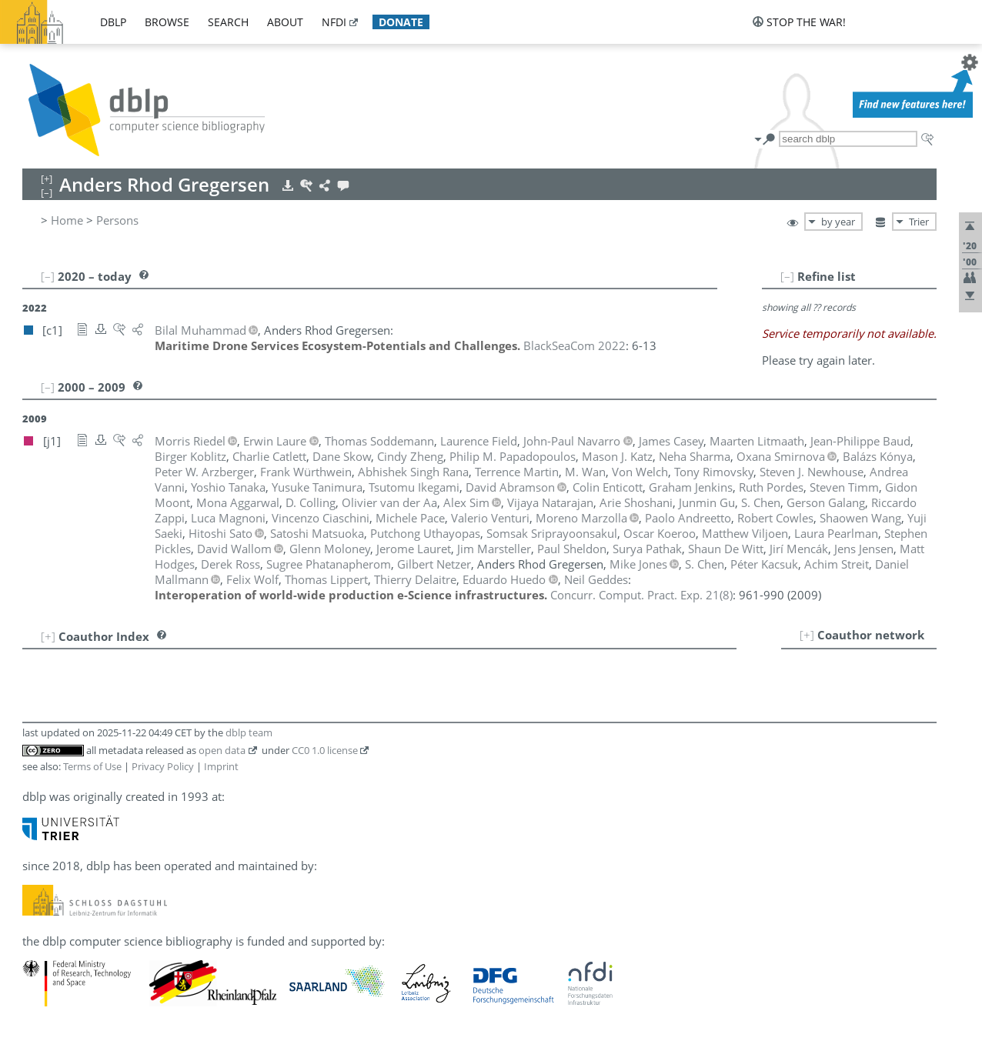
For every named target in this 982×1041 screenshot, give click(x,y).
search (228, 22)
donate (401, 22)
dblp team (248, 732)
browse (167, 22)
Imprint (221, 766)
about (285, 22)
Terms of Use (92, 766)
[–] (787, 276)
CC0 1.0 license (325, 750)
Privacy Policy (163, 766)
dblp (113, 22)
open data (222, 750)
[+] (807, 634)
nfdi (334, 22)
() (641, 594)
